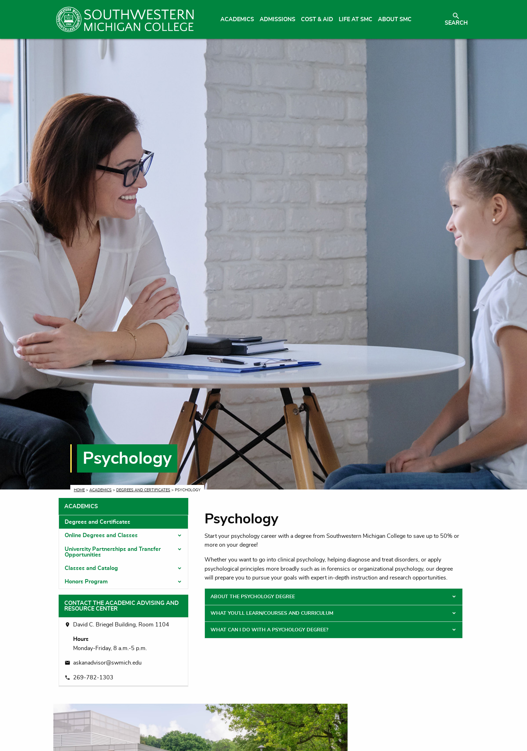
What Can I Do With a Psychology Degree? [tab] (269, 629)
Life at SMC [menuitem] (355, 19)
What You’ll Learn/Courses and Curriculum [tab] (272, 613)
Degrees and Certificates (143, 490)
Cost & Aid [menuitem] (317, 19)
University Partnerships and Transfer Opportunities (113, 552)
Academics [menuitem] (237, 19)
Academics (100, 490)
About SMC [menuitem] (394, 19)
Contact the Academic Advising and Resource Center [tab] (121, 606)
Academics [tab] (81, 506)
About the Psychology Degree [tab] (253, 596)
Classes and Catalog (91, 568)
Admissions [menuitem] (277, 19)
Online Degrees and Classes (101, 535)
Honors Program (86, 581)
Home (79, 490)
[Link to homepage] (125, 19)
